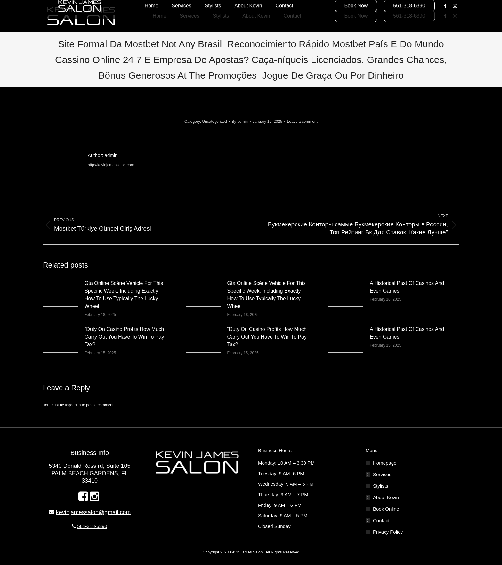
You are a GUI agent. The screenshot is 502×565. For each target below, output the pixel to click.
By (240, 121)
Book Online (386, 509)
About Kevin (386, 497)
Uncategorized (214, 121)
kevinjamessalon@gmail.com (93, 512)
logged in (73, 405)
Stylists (380, 486)
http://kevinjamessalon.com (111, 165)
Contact (381, 520)
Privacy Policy (388, 532)
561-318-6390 (92, 526)
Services (382, 474)
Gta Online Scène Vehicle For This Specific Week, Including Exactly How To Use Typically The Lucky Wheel (124, 294)
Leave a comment (302, 121)
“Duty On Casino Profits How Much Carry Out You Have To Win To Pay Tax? (124, 336)
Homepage (384, 463)
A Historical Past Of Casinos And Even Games (407, 287)
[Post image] (60, 294)
